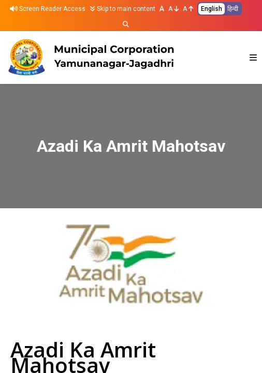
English (211, 8)
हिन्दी (232, 8)
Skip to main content (122, 8)
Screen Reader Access (47, 8)
